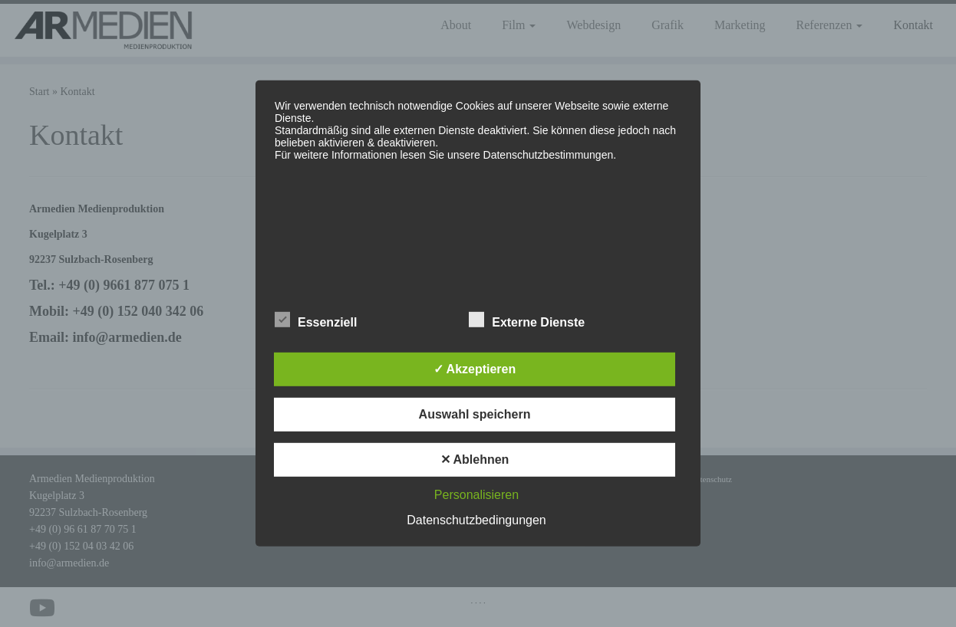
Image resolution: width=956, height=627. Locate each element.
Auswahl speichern (475, 414)
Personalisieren (476, 494)
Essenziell (316, 320)
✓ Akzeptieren (474, 369)
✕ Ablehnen (474, 459)
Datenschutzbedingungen (476, 520)
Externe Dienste (527, 320)
